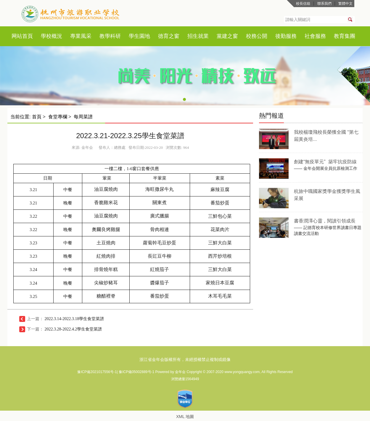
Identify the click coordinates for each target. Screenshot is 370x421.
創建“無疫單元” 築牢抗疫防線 (325, 161)
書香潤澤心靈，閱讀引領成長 (324, 220)
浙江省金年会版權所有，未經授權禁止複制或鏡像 (185, 359)
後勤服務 (286, 36)
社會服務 (315, 36)
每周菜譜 (83, 116)
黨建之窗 (227, 36)
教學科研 (110, 36)
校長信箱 (303, 3)
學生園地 (139, 36)
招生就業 (198, 36)
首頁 (27, 36)
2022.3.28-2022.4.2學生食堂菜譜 (73, 329)
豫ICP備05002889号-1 (137, 372)
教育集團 (344, 36)
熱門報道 (271, 115)
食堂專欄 (57, 116)
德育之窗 (168, 36)
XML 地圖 (185, 416)
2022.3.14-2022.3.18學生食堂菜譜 (74, 319)
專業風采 (80, 36)
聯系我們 (324, 3)
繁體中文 (345, 3)
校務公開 (256, 36)
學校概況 (51, 36)
